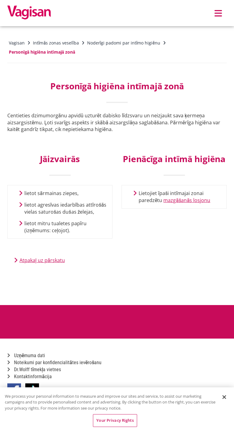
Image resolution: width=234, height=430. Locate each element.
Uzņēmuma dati (26, 355)
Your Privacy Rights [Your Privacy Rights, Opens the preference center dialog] (114, 420)
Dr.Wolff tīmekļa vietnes (34, 369)
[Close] (224, 397)
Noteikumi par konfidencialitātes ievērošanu (54, 362)
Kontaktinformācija (29, 376)
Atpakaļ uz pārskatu (42, 260)
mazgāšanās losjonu (186, 200)
